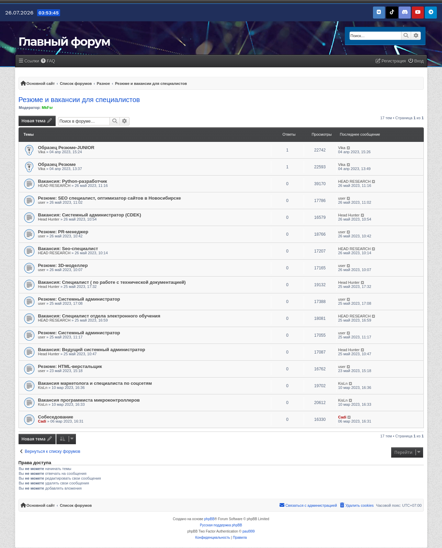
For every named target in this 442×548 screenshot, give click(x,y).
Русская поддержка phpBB (221, 525)
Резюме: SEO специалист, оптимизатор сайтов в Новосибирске (109, 198)
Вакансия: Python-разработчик (72, 181)
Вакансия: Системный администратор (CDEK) (89, 214)
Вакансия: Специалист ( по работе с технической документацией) (112, 282)
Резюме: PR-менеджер (63, 231)
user (41, 202)
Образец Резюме (57, 164)
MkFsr (47, 107)
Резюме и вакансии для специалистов (79, 100)
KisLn (43, 387)
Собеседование (55, 417)
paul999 (248, 531)
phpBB (209, 519)
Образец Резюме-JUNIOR (66, 147)
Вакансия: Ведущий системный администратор (91, 349)
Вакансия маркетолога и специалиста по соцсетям (95, 383)
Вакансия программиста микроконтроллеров (89, 400)
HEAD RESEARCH (54, 185)
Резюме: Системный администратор (79, 299)
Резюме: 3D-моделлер (63, 265)
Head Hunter (48, 219)
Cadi (42, 421)
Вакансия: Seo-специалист (68, 248)
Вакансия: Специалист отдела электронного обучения (99, 315)
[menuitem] (48, 61)
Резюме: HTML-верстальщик (70, 366)
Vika (41, 152)
